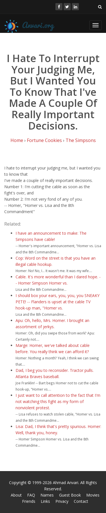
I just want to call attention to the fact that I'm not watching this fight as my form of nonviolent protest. (58, 401)
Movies (92, 495)
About (16, 495)
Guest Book (70, 495)
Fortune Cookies (44, 140)
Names (47, 495)
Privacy (61, 501)
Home (16, 140)
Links (45, 501)
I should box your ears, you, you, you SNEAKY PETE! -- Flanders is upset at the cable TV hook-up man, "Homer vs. (57, 302)
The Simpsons (81, 140)
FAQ (31, 495)
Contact (81, 501)
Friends (28, 501)
